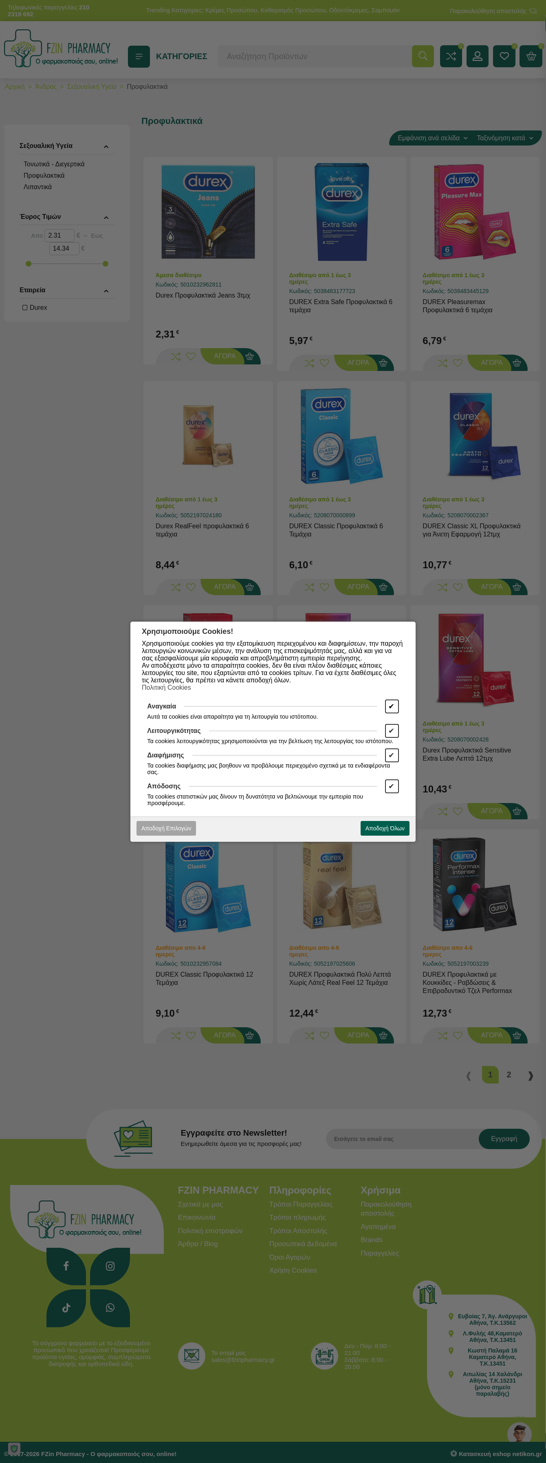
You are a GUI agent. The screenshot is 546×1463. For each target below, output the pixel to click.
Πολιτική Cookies (166, 687)
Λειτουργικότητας (173, 730)
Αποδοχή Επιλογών (166, 828)
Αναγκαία (161, 706)
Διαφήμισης (165, 755)
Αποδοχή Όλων (385, 828)
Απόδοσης (164, 786)
